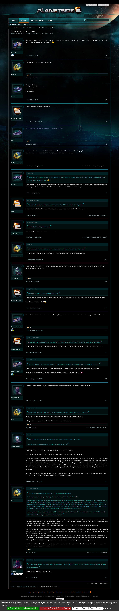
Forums (23, 20)
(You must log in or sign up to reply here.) (98, 583)
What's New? (26, 24)
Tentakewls (14, 278)
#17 (88, 427)
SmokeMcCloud (16, 446)
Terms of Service (59, 592)
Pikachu (13, 74)
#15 (106, 379)
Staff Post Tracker (37, 20)
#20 (106, 577)
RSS (90, 592)
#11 (106, 281)
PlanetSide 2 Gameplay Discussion (27, 33)
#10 (106, 259)
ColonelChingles (16, 327)
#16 (106, 400)
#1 (106, 55)
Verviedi (13, 97)
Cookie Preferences (83, 592)
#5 (106, 144)
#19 (88, 552)
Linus (13, 140)
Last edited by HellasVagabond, (95, 166)
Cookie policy (108, 608)
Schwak (13, 571)
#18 (106, 481)
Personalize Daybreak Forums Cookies (87, 608)
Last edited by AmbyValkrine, (96, 237)
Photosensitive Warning (71, 592)
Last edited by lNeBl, (98, 215)
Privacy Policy (50, 592)
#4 (106, 121)
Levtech (44, 33)
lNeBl (13, 212)
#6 (81, 166)
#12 (106, 308)
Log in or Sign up (91, 5)
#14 (106, 352)
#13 (106, 330)
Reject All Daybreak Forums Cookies (55, 608)
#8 (87, 215)
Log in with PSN (103, 5)
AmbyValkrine (15, 234)
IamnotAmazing (16, 118)
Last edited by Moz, (98, 427)
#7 (106, 193)
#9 (83, 237)
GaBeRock (14, 184)
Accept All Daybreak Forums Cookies (22, 608)
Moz (12, 419)
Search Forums (15, 24)
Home (14, 20)
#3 (106, 99)
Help (50, 20)
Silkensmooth (15, 397)
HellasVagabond (16, 163)
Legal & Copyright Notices (38, 592)
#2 (106, 78)
